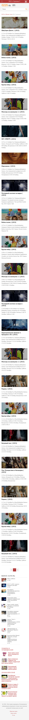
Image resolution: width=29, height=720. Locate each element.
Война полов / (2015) (9, 58)
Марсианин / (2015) (8, 166)
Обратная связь (13, 711)
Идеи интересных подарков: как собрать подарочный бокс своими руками (11, 661)
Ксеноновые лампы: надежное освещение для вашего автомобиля (13, 599)
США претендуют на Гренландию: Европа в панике (12, 630)
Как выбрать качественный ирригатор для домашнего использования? (13, 591)
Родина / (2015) (7, 389)
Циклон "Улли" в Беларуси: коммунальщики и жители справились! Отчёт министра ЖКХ (13, 622)
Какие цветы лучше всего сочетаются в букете (13, 654)
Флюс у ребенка (11, 578)
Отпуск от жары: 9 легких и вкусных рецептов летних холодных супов (10, 686)
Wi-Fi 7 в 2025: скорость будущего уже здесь (13, 585)
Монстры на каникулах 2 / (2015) (13, 112)
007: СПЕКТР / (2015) (9, 139)
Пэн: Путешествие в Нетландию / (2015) (13, 471)
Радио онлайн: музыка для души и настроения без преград (13, 606)
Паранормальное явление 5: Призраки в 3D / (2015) (11, 334)
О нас (13, 715)
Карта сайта (13, 713)
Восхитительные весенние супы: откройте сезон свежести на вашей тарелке (9, 694)
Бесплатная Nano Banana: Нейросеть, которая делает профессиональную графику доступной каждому (13, 638)
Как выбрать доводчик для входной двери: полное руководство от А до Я (13, 613)
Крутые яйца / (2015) (9, 85)
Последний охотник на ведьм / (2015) (12, 194)
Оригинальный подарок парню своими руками (12, 668)
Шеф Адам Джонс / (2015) (10, 31)
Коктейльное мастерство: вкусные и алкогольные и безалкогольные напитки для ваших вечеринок (11, 678)
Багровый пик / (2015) (9, 443)
